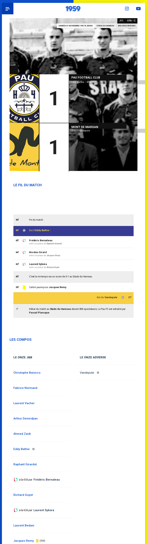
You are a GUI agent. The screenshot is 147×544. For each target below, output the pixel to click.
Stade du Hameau (105, 26)
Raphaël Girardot (54, 243)
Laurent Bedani (23, 525)
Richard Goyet (53, 267)
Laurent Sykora (38, 264)
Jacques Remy (57, 287)
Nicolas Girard (38, 252)
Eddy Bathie (42, 230)
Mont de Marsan (84, 126)
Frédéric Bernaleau (41, 240)
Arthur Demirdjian (25, 418)
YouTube (139, 8)
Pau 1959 (13, 8)
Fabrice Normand (25, 388)
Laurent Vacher (24, 403)
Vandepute (87, 372)
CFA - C (131, 20)
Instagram (128, 8)
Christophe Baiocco (27, 372)
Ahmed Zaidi (22, 434)
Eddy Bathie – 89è (81, 81)
